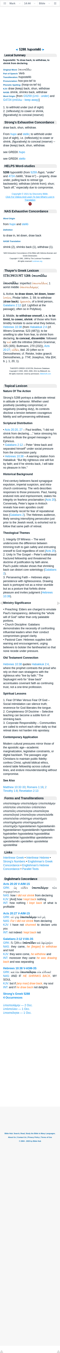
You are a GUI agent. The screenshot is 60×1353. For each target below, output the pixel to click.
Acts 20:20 (10, 884)
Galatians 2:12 (12, 305)
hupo (13, 134)
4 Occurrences (12, 997)
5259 (34, 172)
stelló (25, 224)
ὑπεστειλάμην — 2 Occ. (18, 1005)
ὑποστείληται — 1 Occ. (17, 1012)
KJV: (6, 899)
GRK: (6, 887)
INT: (5, 902)
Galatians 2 (17, 514)
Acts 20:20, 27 (13, 429)
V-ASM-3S (29, 968)
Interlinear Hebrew (37, 857)
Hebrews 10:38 (12, 327)
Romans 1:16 (35, 787)
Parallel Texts (30, 869)
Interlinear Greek (13, 857)
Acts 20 (50, 499)
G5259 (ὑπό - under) (36, 96)
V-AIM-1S (24, 884)
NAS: (6, 895)
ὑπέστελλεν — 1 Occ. (16, 1009)
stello (26, 134)
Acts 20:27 (10, 913)
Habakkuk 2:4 (38, 327)
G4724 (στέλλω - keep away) (21, 99)
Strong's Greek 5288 (16, 993)
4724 (12, 176)
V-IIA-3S (28, 939)
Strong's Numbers (14, 861)
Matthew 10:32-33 (14, 787)
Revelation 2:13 (28, 790)
